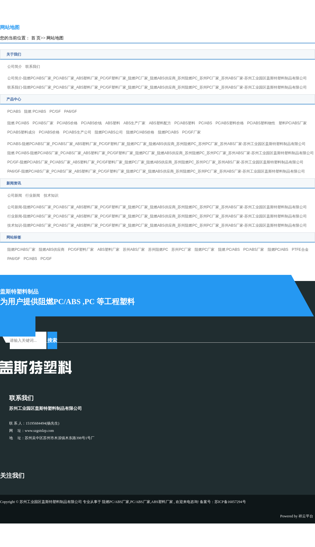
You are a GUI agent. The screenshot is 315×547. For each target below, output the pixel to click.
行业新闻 (32, 195)
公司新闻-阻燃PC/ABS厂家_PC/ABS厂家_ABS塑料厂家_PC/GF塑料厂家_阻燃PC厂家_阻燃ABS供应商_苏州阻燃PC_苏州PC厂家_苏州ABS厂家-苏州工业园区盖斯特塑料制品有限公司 (157, 207)
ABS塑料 (112, 123)
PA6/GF (70, 111)
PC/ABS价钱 (91, 123)
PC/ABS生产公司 (77, 132)
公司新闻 (14, 195)
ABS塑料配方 (160, 123)
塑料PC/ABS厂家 (293, 123)
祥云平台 (306, 516)
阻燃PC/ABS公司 (109, 132)
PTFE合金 (300, 249)
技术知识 (51, 195)
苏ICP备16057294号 (230, 502)
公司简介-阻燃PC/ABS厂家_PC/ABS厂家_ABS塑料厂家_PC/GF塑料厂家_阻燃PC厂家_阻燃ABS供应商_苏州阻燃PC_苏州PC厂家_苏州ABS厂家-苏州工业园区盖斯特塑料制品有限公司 (157, 78)
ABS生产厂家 (134, 123)
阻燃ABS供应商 (51, 249)
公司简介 (14, 66)
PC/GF (55, 111)
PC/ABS (14, 111)
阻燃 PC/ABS (35, 111)
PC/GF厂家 (191, 132)
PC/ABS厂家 (43, 123)
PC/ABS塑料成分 (21, 132)
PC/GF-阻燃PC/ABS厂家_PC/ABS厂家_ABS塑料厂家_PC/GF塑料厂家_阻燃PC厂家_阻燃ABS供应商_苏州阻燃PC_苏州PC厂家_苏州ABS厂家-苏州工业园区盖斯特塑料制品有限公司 (155, 162)
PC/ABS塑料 (184, 123)
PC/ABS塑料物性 (261, 123)
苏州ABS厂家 (134, 249)
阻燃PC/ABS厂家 (21, 249)
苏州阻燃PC (158, 249)
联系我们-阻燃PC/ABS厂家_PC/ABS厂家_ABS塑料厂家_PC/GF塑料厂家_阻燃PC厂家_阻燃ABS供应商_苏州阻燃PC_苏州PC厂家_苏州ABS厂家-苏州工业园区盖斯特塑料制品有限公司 (157, 87)
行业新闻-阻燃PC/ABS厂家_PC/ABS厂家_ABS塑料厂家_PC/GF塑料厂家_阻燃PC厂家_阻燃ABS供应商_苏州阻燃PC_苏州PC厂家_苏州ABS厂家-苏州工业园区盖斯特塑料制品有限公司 (157, 216)
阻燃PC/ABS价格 (140, 132)
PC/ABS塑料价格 (230, 123)
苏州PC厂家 (181, 249)
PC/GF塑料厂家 (81, 249)
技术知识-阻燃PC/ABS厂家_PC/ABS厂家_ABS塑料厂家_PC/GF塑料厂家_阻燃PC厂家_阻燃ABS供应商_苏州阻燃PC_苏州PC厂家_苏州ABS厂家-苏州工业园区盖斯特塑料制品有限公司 (157, 225)
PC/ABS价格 (67, 123)
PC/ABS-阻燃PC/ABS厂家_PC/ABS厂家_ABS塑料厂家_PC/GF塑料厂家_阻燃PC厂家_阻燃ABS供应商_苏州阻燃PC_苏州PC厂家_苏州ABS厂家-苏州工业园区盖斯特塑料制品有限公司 (156, 144)
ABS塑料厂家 (108, 249)
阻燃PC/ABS (168, 132)
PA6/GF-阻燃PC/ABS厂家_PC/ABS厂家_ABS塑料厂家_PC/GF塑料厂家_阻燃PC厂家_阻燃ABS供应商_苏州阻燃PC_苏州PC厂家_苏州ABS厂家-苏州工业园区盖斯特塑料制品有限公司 (156, 171)
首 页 (36, 38)
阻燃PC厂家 (204, 249)
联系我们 (32, 66)
